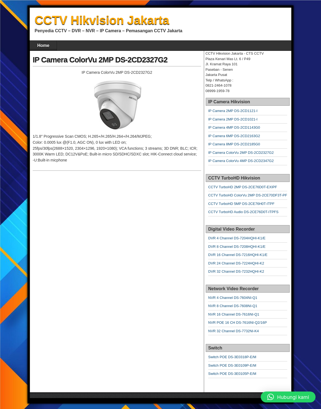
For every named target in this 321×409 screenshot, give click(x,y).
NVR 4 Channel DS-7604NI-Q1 (232, 298)
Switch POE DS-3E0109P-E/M (232, 365)
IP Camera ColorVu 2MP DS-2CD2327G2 (100, 59)
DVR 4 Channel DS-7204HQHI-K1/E (236, 238)
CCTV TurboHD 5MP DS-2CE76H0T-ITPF (241, 204)
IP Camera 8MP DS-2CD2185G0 (234, 144)
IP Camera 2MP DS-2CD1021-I (233, 119)
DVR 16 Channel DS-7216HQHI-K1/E (238, 255)
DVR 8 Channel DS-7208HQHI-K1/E (236, 247)
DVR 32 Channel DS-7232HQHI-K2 (236, 271)
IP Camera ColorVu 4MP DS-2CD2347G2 (241, 161)
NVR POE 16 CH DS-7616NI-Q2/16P (237, 322)
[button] (288, 397)
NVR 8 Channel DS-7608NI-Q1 (232, 306)
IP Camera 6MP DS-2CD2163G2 (234, 136)
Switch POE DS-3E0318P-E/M (232, 357)
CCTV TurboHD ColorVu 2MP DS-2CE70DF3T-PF (247, 195)
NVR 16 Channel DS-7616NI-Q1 (233, 314)
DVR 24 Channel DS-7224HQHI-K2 (236, 263)
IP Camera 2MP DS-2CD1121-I (233, 111)
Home (43, 45)
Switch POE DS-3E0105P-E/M (232, 374)
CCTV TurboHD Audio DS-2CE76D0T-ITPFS (243, 212)
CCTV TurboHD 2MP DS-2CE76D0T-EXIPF (242, 187)
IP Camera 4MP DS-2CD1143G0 (234, 127)
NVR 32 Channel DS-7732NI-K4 (233, 331)
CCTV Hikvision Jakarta (102, 20)
